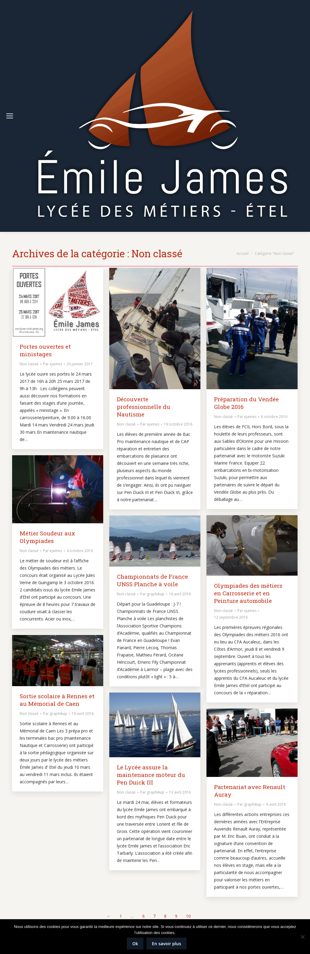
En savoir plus (166, 943)
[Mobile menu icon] (9, 116)
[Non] (302, 937)
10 (188, 916)
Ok (135, 943)
